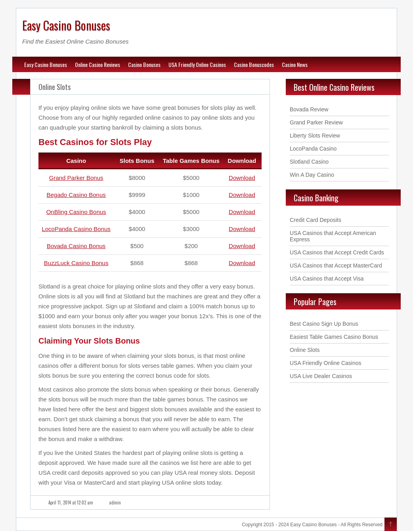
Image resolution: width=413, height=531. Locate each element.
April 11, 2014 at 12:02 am (70, 502)
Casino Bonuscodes (254, 64)
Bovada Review (309, 109)
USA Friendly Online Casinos (197, 64)
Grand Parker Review (316, 122)
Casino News (295, 64)
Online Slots (54, 87)
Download (242, 177)
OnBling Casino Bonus (76, 211)
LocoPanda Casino (313, 148)
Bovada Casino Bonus (76, 246)
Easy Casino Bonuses (66, 25)
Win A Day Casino (312, 175)
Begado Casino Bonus (75, 194)
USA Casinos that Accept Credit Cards (337, 252)
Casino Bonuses (144, 64)
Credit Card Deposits (315, 220)
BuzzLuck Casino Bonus (76, 263)
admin (115, 502)
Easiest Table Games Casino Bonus (334, 337)
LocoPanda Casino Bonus (76, 228)
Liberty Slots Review (315, 135)
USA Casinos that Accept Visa (327, 278)
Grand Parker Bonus (76, 177)
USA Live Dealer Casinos (321, 376)
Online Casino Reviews (97, 64)
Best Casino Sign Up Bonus (324, 324)
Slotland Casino (309, 162)
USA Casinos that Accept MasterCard (336, 265)
